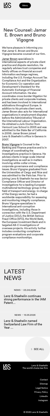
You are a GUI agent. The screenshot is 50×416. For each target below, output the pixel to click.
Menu (25, 5)
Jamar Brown (9, 58)
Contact (44, 379)
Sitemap (44, 383)
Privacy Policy (41, 392)
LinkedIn (44, 396)
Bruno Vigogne (10, 144)
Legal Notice (42, 388)
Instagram (43, 400)
